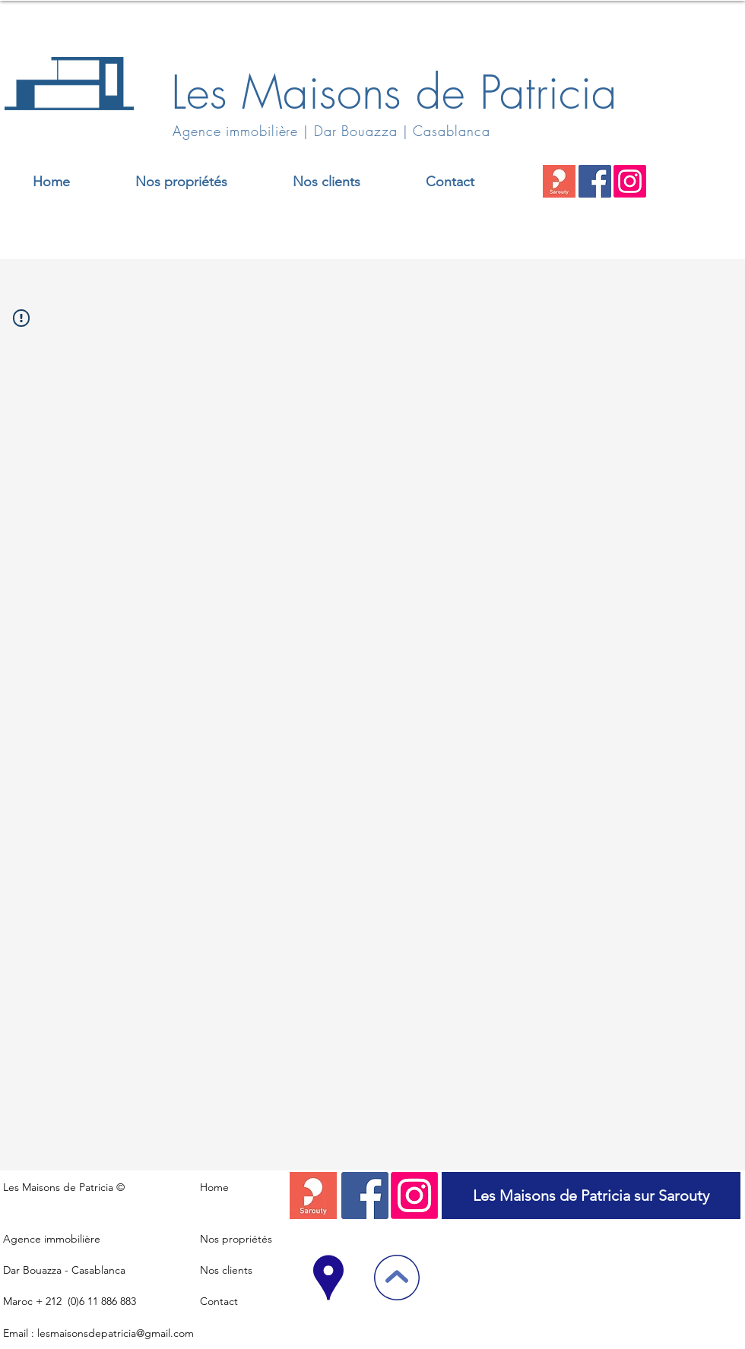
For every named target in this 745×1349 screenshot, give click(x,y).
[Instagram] (629, 181)
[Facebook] (595, 181)
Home (214, 1187)
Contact (219, 1301)
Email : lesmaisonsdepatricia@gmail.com (98, 1333)
